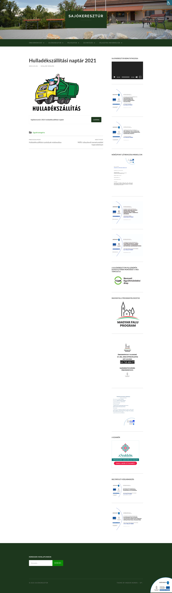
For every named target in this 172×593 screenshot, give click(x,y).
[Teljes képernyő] (140, 77)
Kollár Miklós (47, 66)
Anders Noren (131, 583)
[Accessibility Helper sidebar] (169, 2)
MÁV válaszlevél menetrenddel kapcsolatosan (85, 142)
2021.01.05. (33, 66)
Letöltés (96, 120)
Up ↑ (141, 583)
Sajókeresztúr (86, 16)
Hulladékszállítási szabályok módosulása (45, 141)
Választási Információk (109, 43)
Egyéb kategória (39, 132)
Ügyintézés (88, 43)
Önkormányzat (35, 43)
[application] (127, 70)
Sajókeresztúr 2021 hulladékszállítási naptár (47, 120)
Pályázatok (72, 43)
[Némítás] (137, 77)
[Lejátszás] (114, 77)
